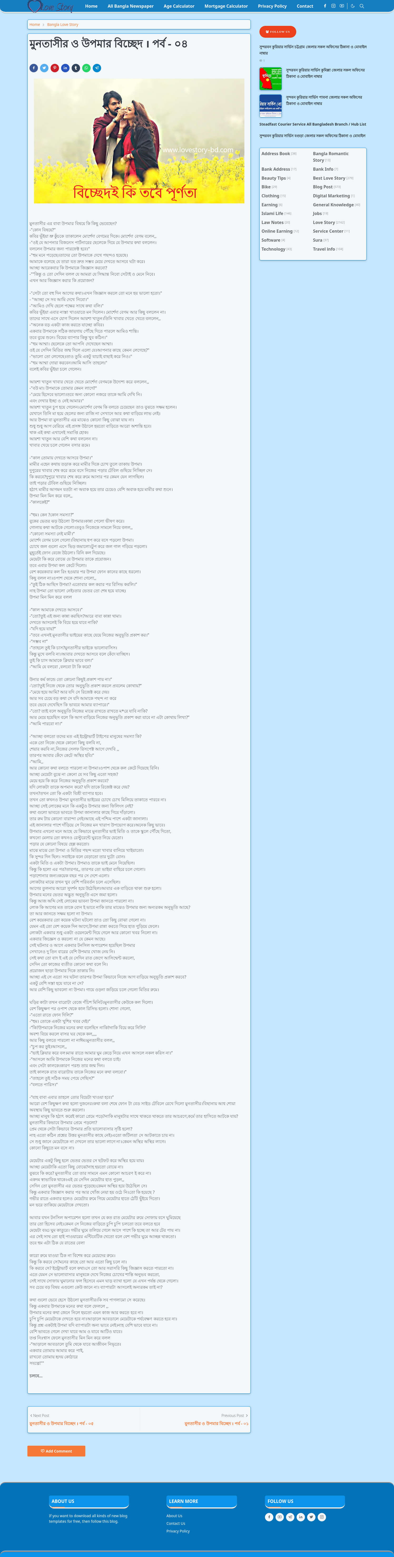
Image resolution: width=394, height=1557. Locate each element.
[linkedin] (301, 1517)
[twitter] (311, 1517)
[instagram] (333, 6)
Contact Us (175, 1523)
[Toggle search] (362, 6)
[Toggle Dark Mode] (352, 6)
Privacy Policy (178, 1531)
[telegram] (290, 1517)
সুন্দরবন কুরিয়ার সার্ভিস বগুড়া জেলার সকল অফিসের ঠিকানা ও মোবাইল (312, 135)
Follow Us (278, 31)
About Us (174, 1515)
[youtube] (342, 6)
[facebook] (325, 6)
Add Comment (56, 1451)
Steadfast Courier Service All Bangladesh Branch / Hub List (312, 124)
